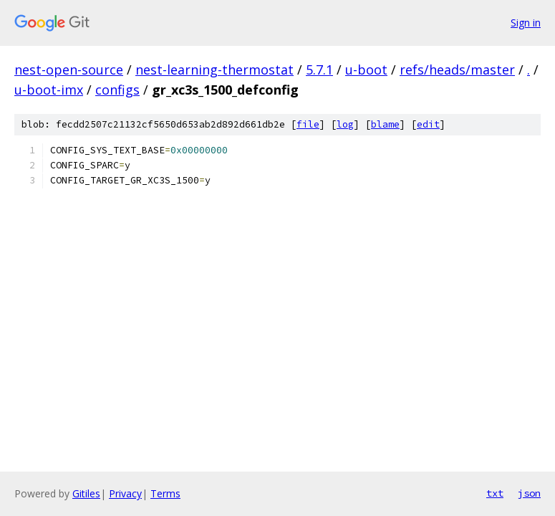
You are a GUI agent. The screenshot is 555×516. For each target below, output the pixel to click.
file (307, 124)
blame (385, 124)
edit (428, 124)
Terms (165, 493)
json (529, 493)
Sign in (526, 22)
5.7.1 (319, 69)
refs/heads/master (457, 69)
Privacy (125, 493)
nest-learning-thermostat (214, 69)
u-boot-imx (48, 89)
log (345, 124)
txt (494, 493)
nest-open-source (68, 69)
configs (117, 89)
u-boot (366, 69)
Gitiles (86, 493)
